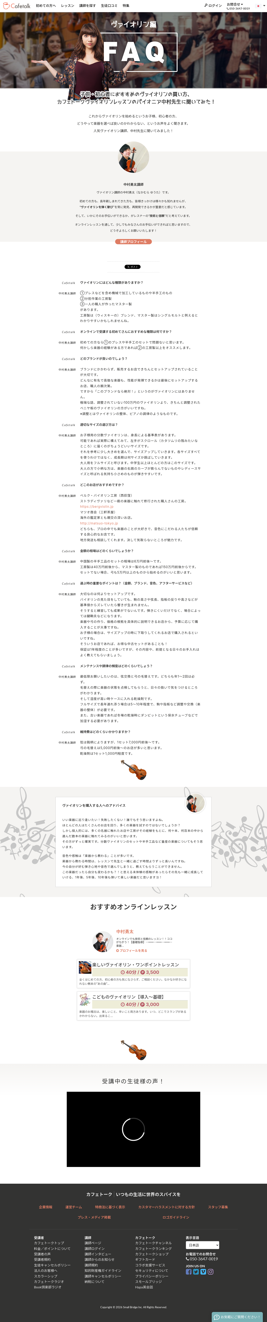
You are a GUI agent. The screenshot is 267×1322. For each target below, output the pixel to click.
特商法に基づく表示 (110, 1207)
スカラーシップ (45, 1276)
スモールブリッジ (148, 1282)
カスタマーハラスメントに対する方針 (166, 1207)
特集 (125, 6)
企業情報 (45, 1207)
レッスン (67, 6)
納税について (95, 1282)
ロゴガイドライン (176, 1217)
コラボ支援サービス (150, 1265)
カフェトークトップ (49, 1243)
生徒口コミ (109, 6)
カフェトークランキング (153, 1249)
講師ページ (93, 1243)
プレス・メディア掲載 (94, 1217)
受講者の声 (42, 1254)
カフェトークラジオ (49, 1282)
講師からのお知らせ (100, 1259)
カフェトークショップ (152, 1254)
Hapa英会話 (144, 1287)
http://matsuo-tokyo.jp (99, 523)
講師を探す (87, 6)
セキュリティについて (151, 1270)
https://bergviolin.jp (97, 507)
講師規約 (91, 1265)
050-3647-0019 (204, 1258)
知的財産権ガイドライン (103, 1270)
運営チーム (73, 1207)
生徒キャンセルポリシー (52, 1265)
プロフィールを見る (131, 951)
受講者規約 (42, 1259)
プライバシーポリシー (152, 1276)
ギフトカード (145, 1259)
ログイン (212, 6)
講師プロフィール (133, 242)
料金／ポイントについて (52, 1249)
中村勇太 (125, 931)
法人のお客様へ (45, 1270)
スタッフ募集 (218, 1207)
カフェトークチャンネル (153, 1243)
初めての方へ (45, 6)
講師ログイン (95, 1249)
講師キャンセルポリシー (103, 1276)
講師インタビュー (98, 1254)
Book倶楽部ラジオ (48, 1287)
